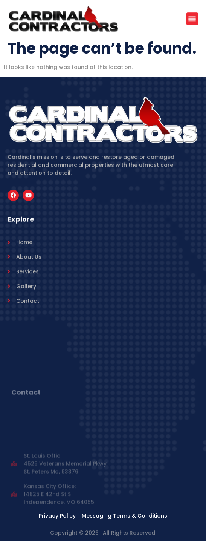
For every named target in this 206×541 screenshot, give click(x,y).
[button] (192, 19)
